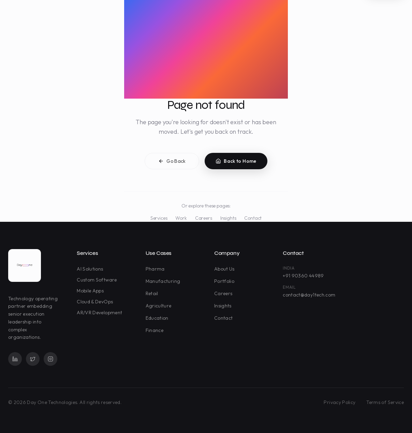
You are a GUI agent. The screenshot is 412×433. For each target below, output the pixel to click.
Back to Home (236, 162)
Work (181, 218)
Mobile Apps (91, 291)
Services (158, 218)
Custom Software (98, 280)
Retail (153, 293)
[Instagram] (50, 359)
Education (158, 318)
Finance (156, 330)
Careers (203, 218)
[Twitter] (33, 359)
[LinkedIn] (15, 359)
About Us (225, 269)
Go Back (172, 162)
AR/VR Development (101, 312)
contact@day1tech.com (309, 295)
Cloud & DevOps (96, 302)
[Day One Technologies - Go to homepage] (24, 265)
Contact (253, 218)
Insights (228, 218)
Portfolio (225, 281)
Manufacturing (164, 281)
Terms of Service (385, 402)
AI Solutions (91, 269)
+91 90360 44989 (303, 276)
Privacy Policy (339, 402)
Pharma (156, 269)
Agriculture (160, 306)
